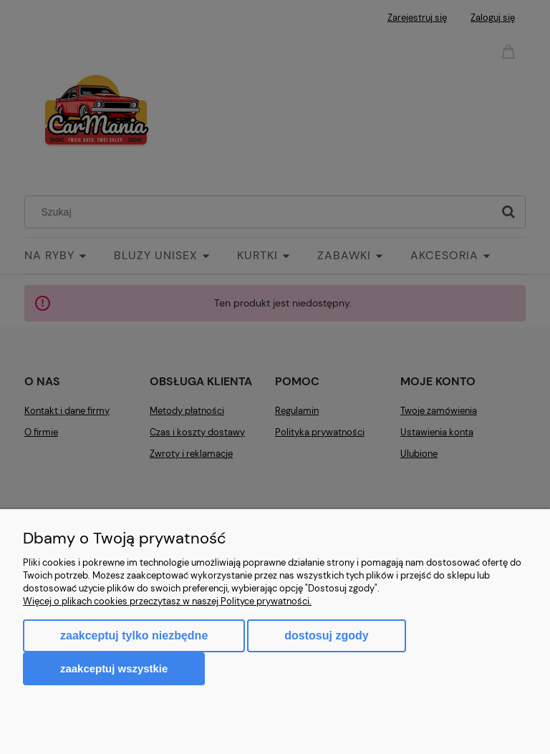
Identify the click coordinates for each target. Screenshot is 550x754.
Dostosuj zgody (326, 635)
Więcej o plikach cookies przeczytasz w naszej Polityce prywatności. (167, 601)
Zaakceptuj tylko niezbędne (134, 635)
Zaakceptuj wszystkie (114, 668)
